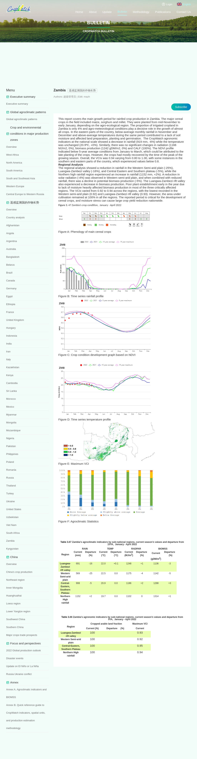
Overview (11, 146)
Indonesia (11, 335)
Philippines (12, 454)
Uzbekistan (12, 517)
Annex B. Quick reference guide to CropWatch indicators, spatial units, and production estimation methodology (25, 717)
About (92, 11)
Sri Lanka (11, 391)
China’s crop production (19, 572)
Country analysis (15, 217)
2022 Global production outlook (23, 650)
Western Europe (15, 186)
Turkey (10, 493)
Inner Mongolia (14, 587)
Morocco (11, 398)
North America (14, 162)
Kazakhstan (12, 367)
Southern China (14, 627)
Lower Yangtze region (18, 611)
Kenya (9, 375)
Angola (10, 233)
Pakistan (11, 446)
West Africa (12, 154)
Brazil (9, 272)
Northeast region (15, 579)
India (9, 343)
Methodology (141, 11)
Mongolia (11, 422)
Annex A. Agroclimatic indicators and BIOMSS (26, 693)
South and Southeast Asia (20, 178)
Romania (11, 469)
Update (107, 11)
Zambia (10, 540)
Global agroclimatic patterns (21, 119)
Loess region (13, 603)
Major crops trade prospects (21, 635)
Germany (11, 288)
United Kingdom (15, 320)
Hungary (11, 327)
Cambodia (12, 383)
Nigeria (10, 438)
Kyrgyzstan (12, 548)
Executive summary (17, 103)
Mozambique (13, 430)
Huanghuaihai (14, 595)
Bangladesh (12, 256)
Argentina (11, 241)
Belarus (10, 264)
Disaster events (14, 658)
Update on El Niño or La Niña (22, 666)
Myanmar (11, 414)
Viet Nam (11, 525)
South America (14, 170)
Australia (11, 249)
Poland (10, 461)
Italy (8, 359)
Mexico (10, 406)
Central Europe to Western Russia (25, 194)
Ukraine (10, 501)
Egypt (9, 296)
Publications (163, 11)
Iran (8, 351)
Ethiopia (10, 304)
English (184, 4)
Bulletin (122, 11)
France (10, 312)
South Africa (13, 532)
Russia (10, 477)
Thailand (11, 485)
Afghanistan (12, 225)
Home (79, 11)
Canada (10, 280)
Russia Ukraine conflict (19, 674)
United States (13, 509)
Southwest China (15, 619)
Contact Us (184, 11)
